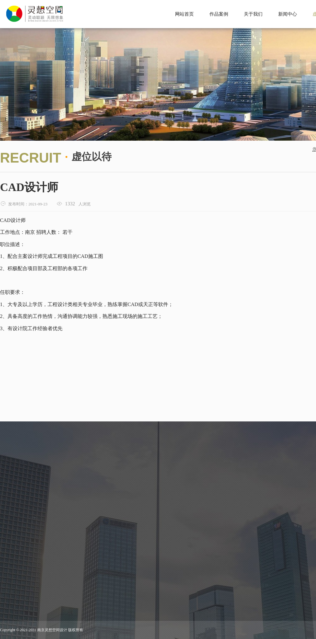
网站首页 (184, 14)
